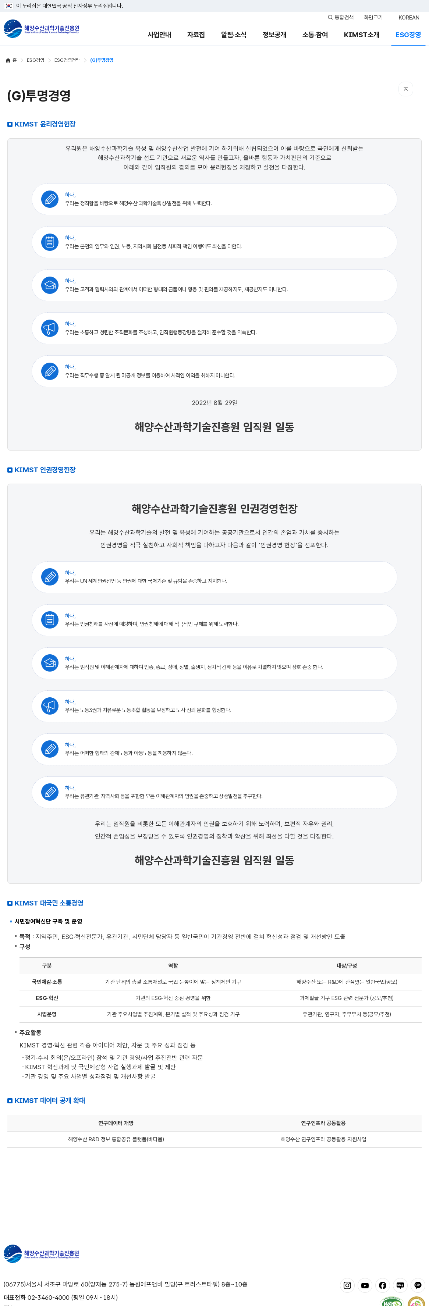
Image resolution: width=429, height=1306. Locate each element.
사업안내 (159, 35)
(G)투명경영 (101, 60)
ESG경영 (408, 35)
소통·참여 (315, 35)
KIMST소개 (361, 35)
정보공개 (274, 35)
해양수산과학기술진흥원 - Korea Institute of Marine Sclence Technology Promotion (41, 29)
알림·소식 (234, 35)
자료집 (196, 35)
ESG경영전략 (67, 60)
